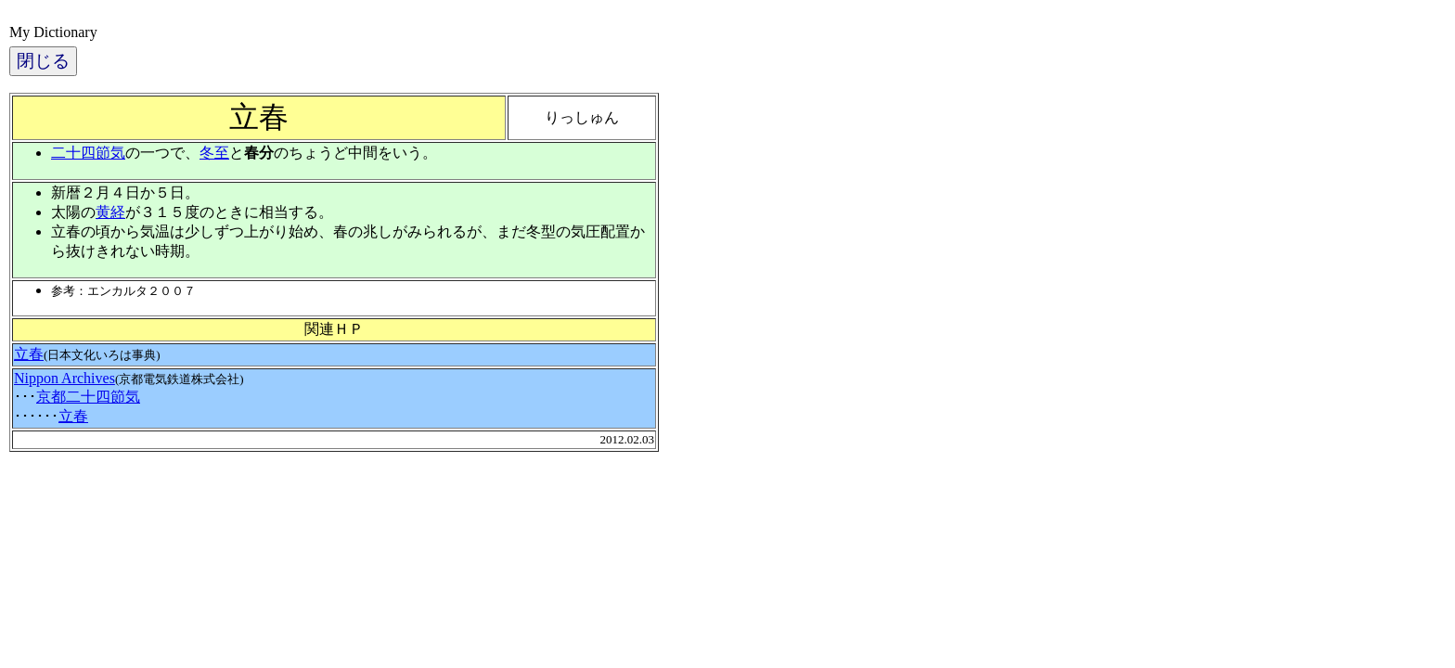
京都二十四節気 (88, 397)
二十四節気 (88, 153)
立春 (29, 354)
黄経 (110, 212)
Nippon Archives (64, 378)
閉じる (43, 61)
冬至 (214, 153)
